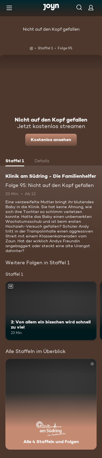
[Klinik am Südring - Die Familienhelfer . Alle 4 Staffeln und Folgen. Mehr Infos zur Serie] (51, 404)
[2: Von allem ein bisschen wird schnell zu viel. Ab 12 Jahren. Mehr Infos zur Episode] (51, 311)
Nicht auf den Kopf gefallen (51, 29)
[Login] (91, 7)
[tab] (14, 161)
